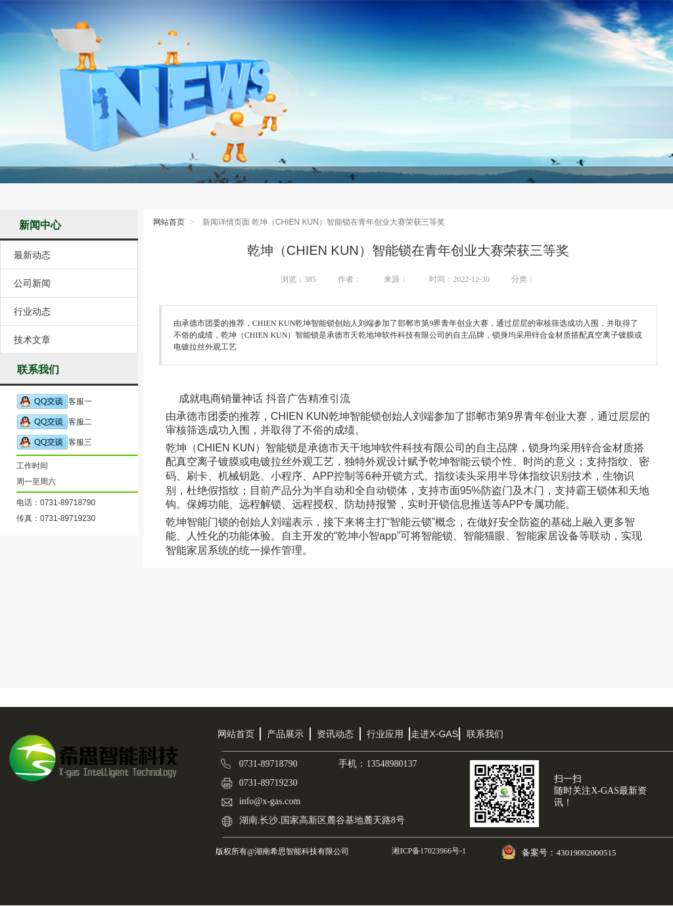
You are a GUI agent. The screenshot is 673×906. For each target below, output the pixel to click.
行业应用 (385, 734)
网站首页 (169, 222)
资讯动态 (335, 734)
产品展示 (285, 734)
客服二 (54, 422)
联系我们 (485, 734)
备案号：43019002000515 (570, 852)
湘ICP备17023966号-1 (428, 850)
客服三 (54, 442)
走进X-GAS (434, 734)
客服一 (54, 402)
